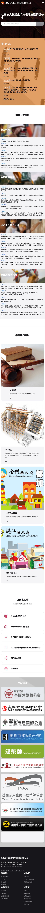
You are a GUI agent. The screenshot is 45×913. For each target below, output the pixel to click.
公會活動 (26, 876)
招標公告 (3, 882)
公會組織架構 (27, 898)
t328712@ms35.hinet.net (14, 866)
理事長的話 (27, 893)
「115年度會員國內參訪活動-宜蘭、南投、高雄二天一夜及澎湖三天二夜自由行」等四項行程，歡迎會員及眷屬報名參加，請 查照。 (21, 90)
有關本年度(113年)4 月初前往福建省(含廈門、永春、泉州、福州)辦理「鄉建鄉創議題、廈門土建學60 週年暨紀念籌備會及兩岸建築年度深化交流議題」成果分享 (22, 215)
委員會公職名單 (28, 901)
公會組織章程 (27, 896)
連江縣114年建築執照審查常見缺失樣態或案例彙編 (15, 141)
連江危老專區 (5, 898)
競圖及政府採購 (28, 882)
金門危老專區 (5, 896)
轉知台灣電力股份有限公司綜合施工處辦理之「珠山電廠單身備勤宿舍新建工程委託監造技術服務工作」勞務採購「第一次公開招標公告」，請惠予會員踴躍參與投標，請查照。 (22, 288)
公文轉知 (3, 879)
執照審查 (3, 885)
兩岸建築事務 (5, 876)
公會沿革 (26, 890)
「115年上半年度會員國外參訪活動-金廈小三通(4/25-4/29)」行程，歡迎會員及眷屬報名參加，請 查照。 (21, 70)
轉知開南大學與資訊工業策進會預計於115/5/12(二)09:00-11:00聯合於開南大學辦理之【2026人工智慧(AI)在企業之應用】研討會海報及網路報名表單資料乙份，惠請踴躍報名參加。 (22, 238)
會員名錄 (26, 904)
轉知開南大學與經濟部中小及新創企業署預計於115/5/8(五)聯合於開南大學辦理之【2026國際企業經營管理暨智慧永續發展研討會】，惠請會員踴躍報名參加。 (22, 245)
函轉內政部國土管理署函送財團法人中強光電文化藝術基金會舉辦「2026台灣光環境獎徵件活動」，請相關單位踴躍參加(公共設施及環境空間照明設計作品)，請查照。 (22, 314)
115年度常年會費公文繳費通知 (20, 80)
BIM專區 (3, 893)
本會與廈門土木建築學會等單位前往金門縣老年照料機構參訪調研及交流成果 (22, 195)
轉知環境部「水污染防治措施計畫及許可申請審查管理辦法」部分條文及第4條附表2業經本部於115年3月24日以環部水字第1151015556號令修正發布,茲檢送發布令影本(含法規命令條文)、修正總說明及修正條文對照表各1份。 (22, 154)
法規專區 (3, 890)
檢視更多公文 (9, 99)
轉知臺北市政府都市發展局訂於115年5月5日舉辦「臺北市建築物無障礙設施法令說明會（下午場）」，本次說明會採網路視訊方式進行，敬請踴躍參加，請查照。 (22, 264)
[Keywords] (18, 24)
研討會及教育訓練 (29, 879)
